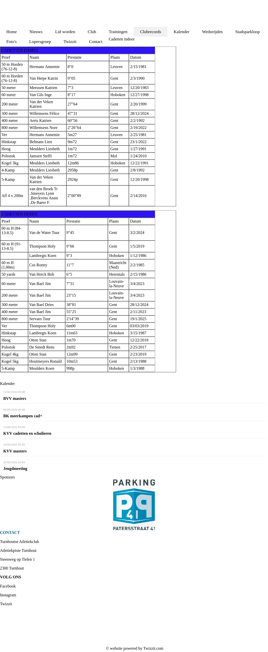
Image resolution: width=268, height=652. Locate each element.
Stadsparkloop (247, 31)
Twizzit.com (153, 648)
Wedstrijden (212, 31)
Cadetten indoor (122, 39)
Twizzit (70, 41)
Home (11, 31)
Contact (96, 41)
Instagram (8, 595)
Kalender (181, 31)
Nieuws (36, 31)
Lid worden (65, 31)
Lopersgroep (40, 41)
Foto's (11, 41)
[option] (134, 505)
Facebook (8, 586)
